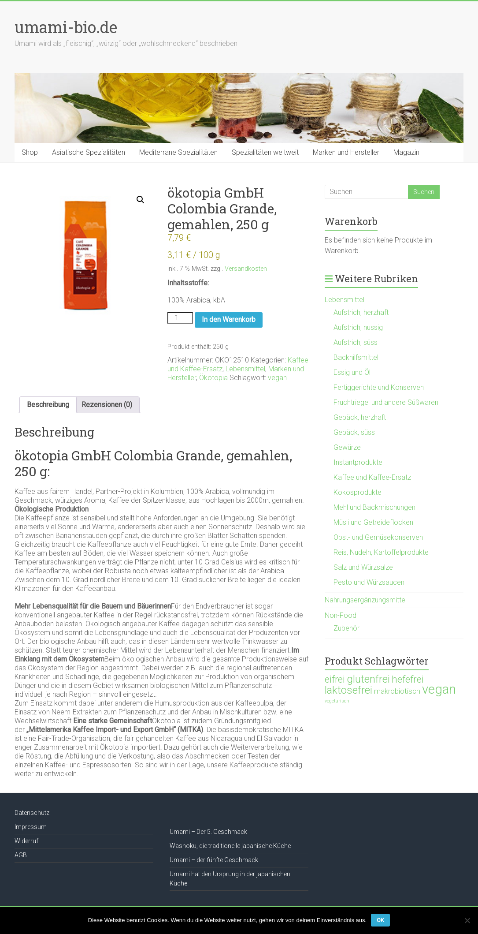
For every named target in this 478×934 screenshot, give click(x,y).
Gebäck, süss (354, 432)
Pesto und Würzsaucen (368, 582)
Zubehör (346, 628)
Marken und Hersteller (346, 152)
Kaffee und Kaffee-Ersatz (372, 477)
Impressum (31, 826)
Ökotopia (213, 378)
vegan (277, 378)
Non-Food (340, 615)
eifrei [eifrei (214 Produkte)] (335, 679)
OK (380, 920)
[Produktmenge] (180, 318)
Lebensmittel (245, 369)
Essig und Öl (352, 372)
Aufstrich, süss (355, 342)
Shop (30, 152)
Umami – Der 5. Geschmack (208, 831)
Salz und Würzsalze (363, 567)
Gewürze (347, 447)
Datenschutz (32, 812)
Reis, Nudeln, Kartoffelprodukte (381, 552)
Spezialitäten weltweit (265, 152)
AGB (21, 855)
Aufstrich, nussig (358, 327)
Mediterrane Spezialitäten (178, 152)
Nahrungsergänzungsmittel (366, 600)
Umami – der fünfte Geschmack (214, 859)
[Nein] (467, 920)
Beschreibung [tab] (48, 404)
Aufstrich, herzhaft (361, 312)
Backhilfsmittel (355, 357)
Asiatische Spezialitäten (88, 152)
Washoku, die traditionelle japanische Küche (230, 845)
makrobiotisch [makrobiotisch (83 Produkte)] (397, 691)
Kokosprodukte (357, 492)
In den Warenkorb (229, 319)
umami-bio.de (66, 26)
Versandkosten (246, 269)
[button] (140, 200)
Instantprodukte (357, 462)
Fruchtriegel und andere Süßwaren (385, 402)
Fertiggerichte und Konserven (378, 387)
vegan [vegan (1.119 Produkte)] (439, 689)
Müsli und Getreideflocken (373, 522)
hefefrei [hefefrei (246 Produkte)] (408, 679)
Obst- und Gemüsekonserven (378, 537)
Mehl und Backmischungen (374, 507)
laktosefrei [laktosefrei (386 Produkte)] (348, 690)
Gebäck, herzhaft (359, 417)
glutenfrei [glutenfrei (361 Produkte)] (368, 679)
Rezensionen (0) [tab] (107, 404)
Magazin (406, 152)
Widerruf (26, 840)
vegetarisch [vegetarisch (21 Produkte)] (337, 701)
